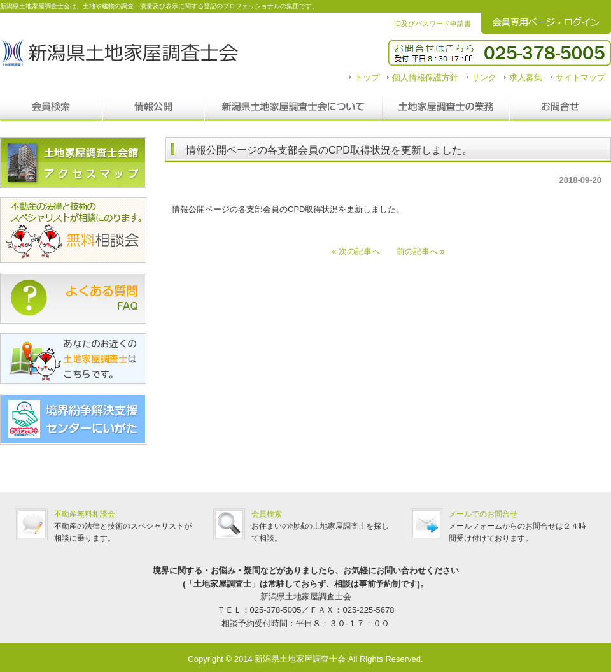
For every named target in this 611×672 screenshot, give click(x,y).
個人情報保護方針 (425, 77)
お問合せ (560, 107)
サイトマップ (580, 77)
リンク (484, 77)
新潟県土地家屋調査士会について (293, 107)
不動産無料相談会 (84, 514)
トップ (367, 77)
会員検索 (51, 107)
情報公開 (153, 107)
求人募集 (525, 77)
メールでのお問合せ (483, 514)
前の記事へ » (416, 251)
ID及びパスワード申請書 (432, 23)
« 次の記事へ (360, 251)
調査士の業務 (446, 107)
